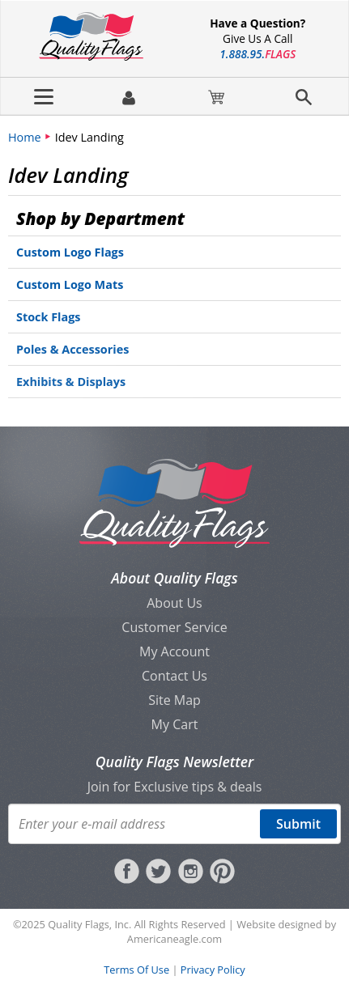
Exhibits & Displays (71, 381)
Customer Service (174, 627)
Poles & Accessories (72, 349)
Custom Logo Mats (69, 284)
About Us (174, 603)
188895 (257, 54)
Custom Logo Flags (70, 252)
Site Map (174, 700)
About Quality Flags (174, 578)
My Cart (174, 724)
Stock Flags (48, 317)
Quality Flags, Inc (88, 924)
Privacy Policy (213, 969)
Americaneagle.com (174, 938)
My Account (174, 651)
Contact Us (174, 676)
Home (24, 137)
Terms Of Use (136, 969)
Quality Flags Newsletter (174, 761)
